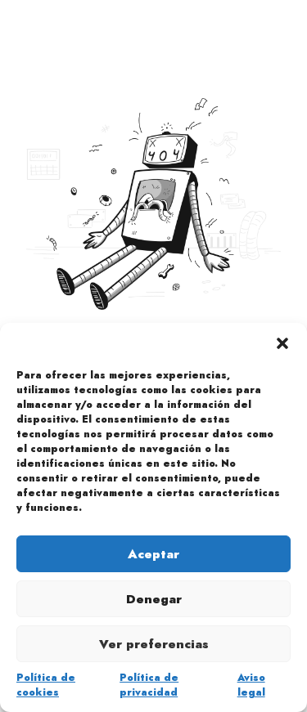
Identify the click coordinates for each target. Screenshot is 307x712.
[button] (282, 343)
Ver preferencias (154, 644)
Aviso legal (251, 685)
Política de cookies (45, 685)
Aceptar (153, 554)
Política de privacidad (149, 685)
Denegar (154, 599)
